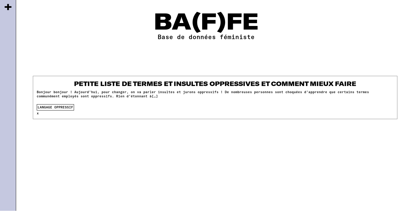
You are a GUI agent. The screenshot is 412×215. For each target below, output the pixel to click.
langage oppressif (55, 107)
